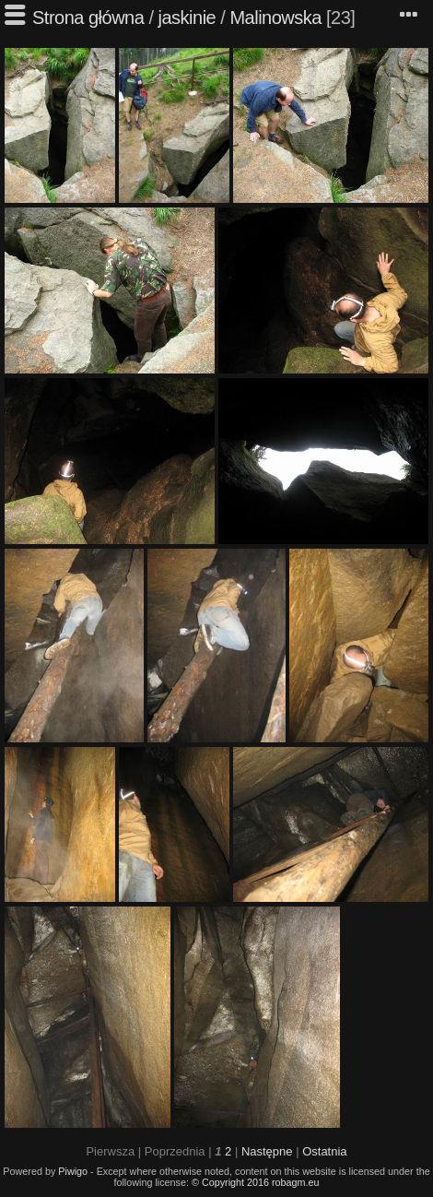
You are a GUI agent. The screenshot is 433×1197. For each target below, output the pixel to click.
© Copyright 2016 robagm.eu (256, 1182)
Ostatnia (324, 1151)
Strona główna (88, 17)
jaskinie (187, 17)
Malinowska (275, 17)
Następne (267, 1151)
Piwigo (73, 1171)
